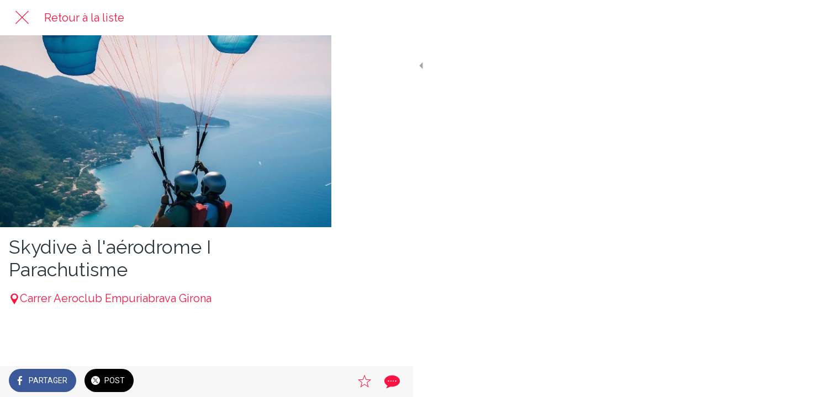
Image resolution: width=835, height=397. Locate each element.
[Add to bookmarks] (282, 381)
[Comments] (309, 381)
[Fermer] (22, 17)
